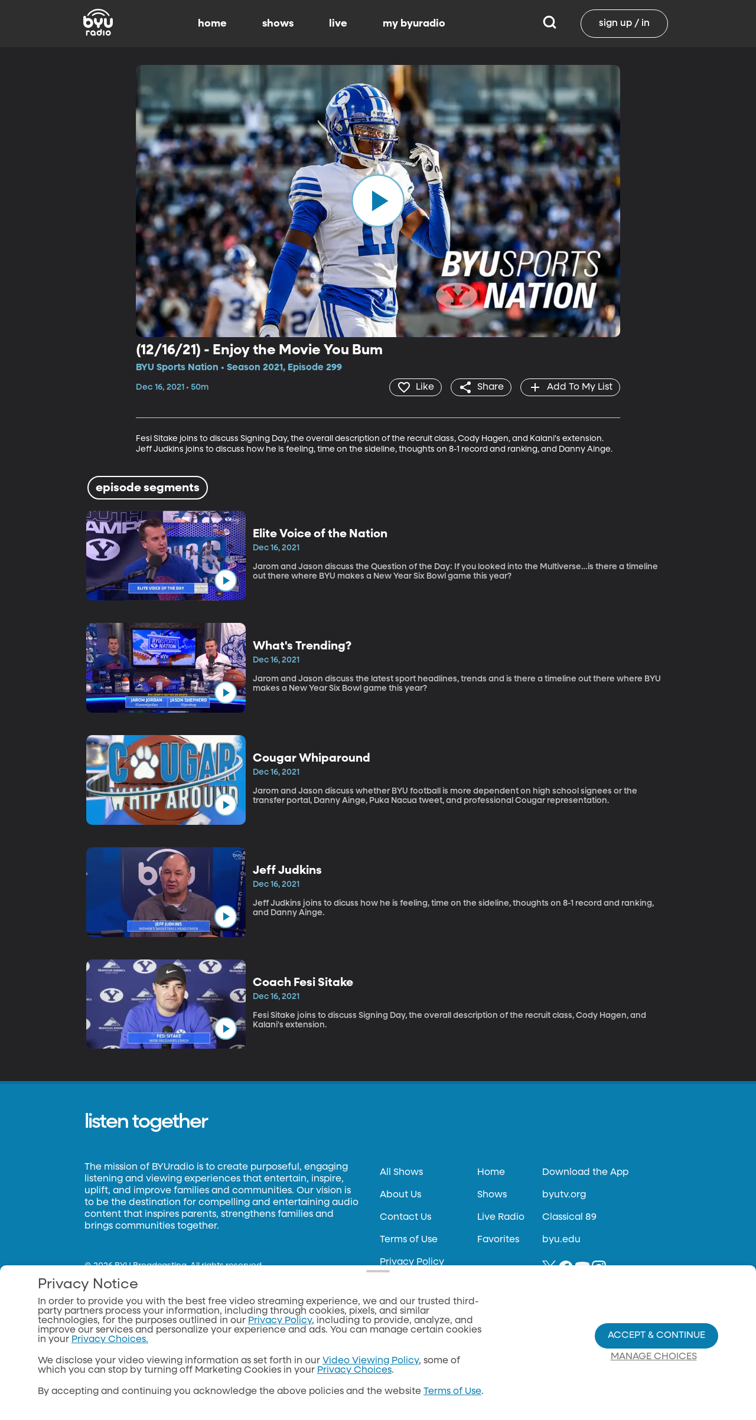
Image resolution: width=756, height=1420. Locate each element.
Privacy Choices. (109, 1339)
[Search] (549, 23)
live (338, 23)
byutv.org (564, 1195)
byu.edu (561, 1240)
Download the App (585, 1172)
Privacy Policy (412, 1262)
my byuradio (414, 23)
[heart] (415, 387)
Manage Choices (654, 1357)
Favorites (498, 1240)
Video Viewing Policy (370, 1361)
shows (278, 23)
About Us (400, 1195)
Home (491, 1172)
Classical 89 (569, 1217)
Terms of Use (409, 1240)
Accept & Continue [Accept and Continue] (656, 1335)
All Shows (401, 1172)
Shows (492, 1195)
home (212, 23)
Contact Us (405, 1217)
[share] (481, 387)
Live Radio (500, 1217)
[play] (378, 200)
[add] (570, 387)
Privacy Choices (354, 1370)
